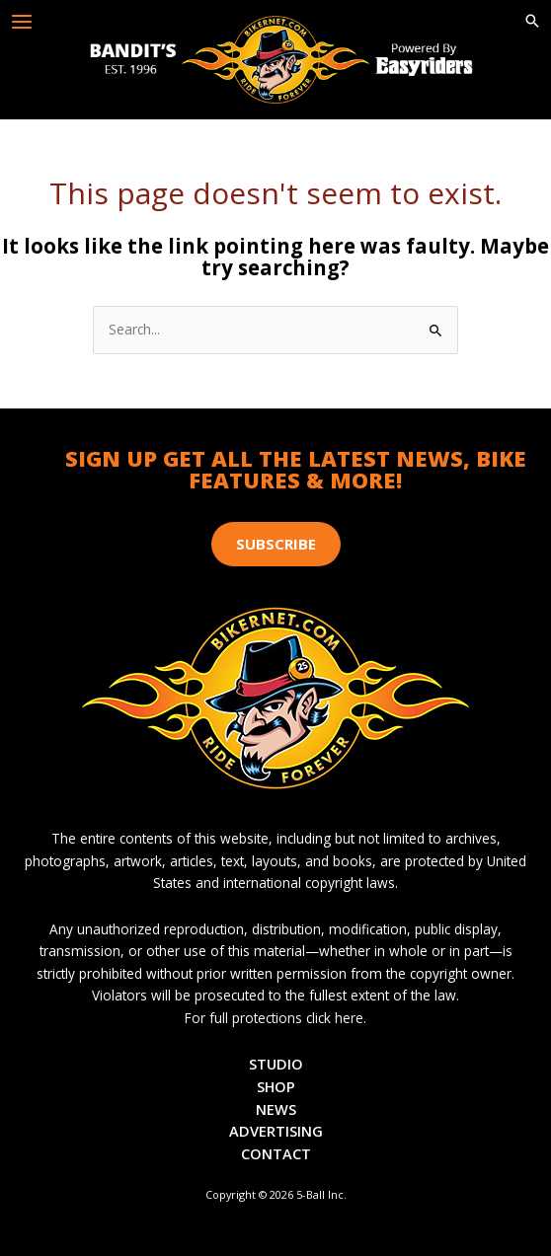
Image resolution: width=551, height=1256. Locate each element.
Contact (276, 1153)
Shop (276, 1086)
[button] (532, 22)
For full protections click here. (275, 1017)
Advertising (276, 1131)
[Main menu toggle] (22, 22)
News (276, 1109)
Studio (276, 1063)
